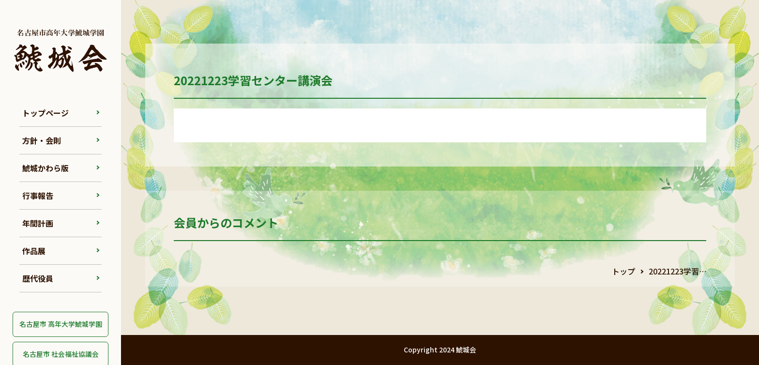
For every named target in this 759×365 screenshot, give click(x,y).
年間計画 (37, 223)
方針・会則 (41, 140)
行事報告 (37, 195)
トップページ (45, 113)
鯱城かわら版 (45, 168)
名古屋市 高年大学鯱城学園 (60, 324)
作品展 (34, 251)
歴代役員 (37, 278)
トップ (623, 271)
